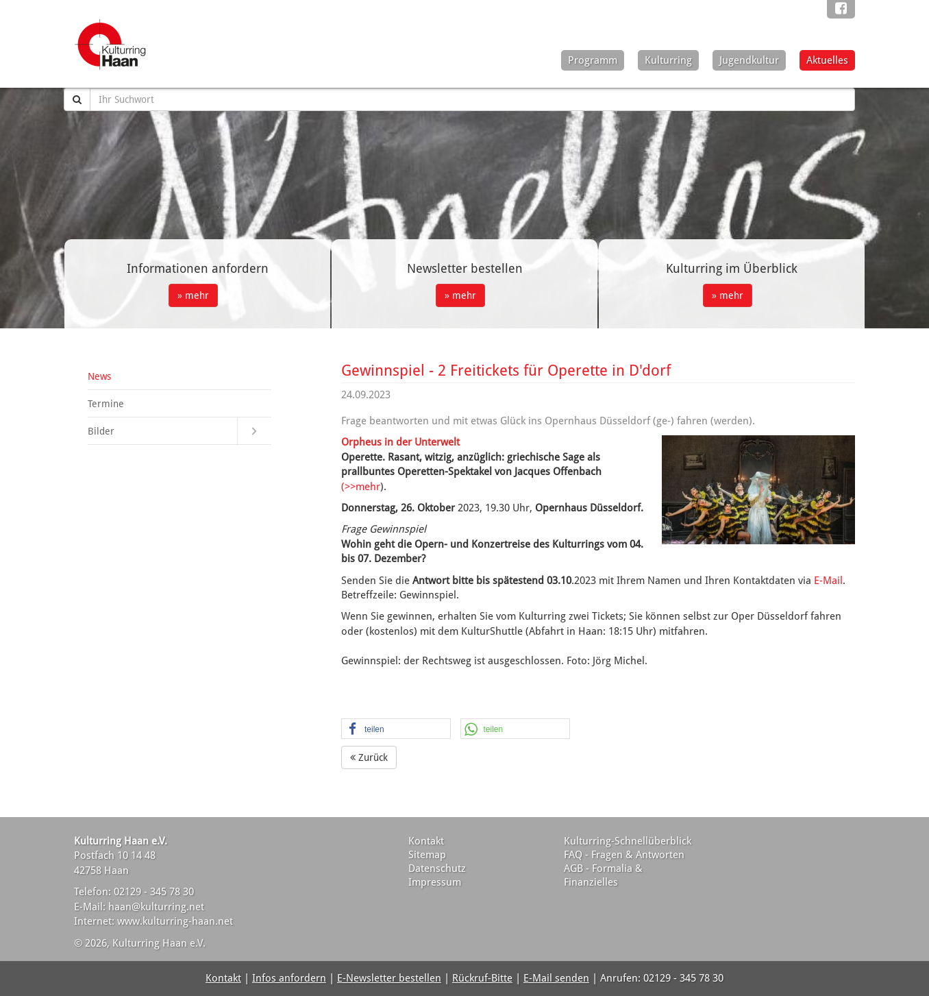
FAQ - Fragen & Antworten (624, 855)
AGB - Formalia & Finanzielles (603, 875)
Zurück (369, 757)
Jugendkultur (749, 60)
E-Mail (828, 580)
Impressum (434, 882)
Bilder (101, 431)
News (99, 376)
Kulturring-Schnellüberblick (627, 841)
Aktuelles (827, 60)
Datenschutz (437, 868)
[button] (396, 729)
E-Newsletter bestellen (389, 978)
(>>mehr (360, 487)
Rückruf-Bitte (482, 978)
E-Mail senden (556, 978)
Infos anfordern (289, 978)
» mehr (193, 295)
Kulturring (668, 60)
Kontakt (426, 841)
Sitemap (427, 855)
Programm (592, 60)
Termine (106, 403)
